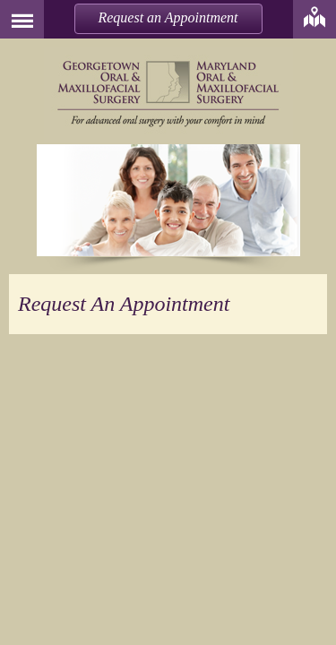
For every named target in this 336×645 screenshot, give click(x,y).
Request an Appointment (167, 17)
